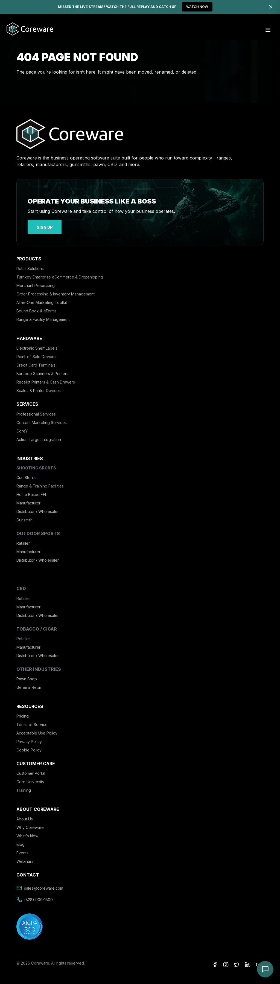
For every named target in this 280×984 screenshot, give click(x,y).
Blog (20, 842)
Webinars (24, 859)
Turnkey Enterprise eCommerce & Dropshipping (59, 275)
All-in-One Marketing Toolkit (41, 300)
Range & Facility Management (43, 317)
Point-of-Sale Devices (36, 355)
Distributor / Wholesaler (37, 509)
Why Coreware (30, 825)
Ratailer (23, 541)
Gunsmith (24, 518)
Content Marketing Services (41, 420)
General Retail (29, 685)
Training (23, 788)
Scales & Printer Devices (38, 389)
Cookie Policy (29, 748)
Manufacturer (28, 501)
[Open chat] (265, 969)
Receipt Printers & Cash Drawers (45, 380)
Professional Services (36, 412)
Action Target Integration (38, 437)
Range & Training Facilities (40, 484)
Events (22, 851)
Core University (30, 780)
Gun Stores (26, 475)
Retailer (23, 596)
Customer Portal (30, 771)
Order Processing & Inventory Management (55, 292)
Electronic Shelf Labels (36, 346)
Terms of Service (32, 723)
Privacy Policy (29, 740)
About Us (24, 817)
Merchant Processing (35, 283)
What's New (27, 834)
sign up (41, 226)
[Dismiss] (270, 7)
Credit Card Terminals (36, 363)
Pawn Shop (26, 677)
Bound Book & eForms (36, 309)
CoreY (22, 429)
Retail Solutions (30, 267)
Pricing (22, 714)
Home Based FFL (31, 492)
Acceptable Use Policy (36, 731)
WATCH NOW (197, 7)
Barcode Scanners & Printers (42, 372)
